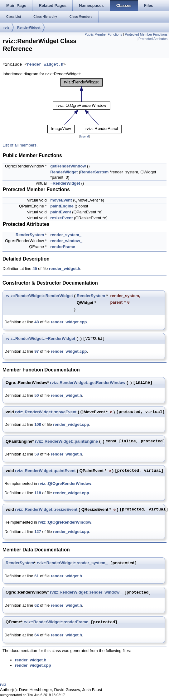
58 (36, 454)
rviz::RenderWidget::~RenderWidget (40, 338)
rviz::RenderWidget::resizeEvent (46, 509)
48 (36, 322)
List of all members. (20, 145)
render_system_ (65, 234)
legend (84, 136)
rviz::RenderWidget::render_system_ (72, 563)
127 (37, 531)
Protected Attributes (152, 39)
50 (36, 395)
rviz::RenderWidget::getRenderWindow (87, 382)
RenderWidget (28, 27)
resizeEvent (61, 218)
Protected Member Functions (146, 34)
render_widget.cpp (69, 322)
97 (36, 351)
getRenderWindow (68, 166)
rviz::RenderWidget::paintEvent (45, 470)
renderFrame (62, 246)
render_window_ (66, 240)
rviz (6, 27)
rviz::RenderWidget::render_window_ (86, 592)
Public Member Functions (103, 34)
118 (37, 492)
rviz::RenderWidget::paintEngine (66, 441)
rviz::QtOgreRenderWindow (64, 483)
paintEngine (61, 206)
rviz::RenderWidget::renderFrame (56, 622)
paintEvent (60, 212)
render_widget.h (45, 64)
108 (37, 424)
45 (34, 268)
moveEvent (61, 200)
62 (36, 605)
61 (36, 576)
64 (36, 635)
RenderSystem (94, 172)
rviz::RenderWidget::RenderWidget (39, 295)
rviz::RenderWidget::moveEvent (45, 412)
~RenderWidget (65, 183)
